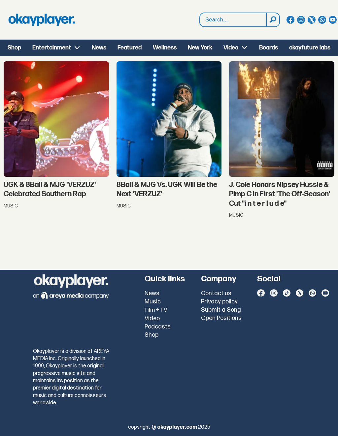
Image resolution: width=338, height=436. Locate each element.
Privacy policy (219, 301)
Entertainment (51, 47)
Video (230, 47)
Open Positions (221, 318)
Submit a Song (221, 309)
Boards (268, 47)
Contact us (216, 293)
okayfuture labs (309, 47)
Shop (14, 47)
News (99, 47)
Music (153, 301)
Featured (130, 47)
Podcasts (158, 326)
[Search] (272, 19)
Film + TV (156, 310)
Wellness (165, 47)
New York (200, 47)
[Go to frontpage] (41, 19)
